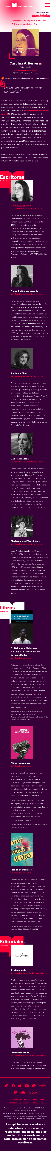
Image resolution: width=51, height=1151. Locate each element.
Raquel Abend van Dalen (30, 714)
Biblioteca (41, 21)
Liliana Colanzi (37, 711)
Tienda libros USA (14, 1099)
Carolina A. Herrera (17, 824)
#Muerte (5, 161)
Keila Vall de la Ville (25, 711)
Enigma (17, 1110)
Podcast (27, 1099)
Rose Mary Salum (16, 717)
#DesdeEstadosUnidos (28, 154)
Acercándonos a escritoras (25, 70)
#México (28, 157)
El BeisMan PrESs (16, 827)
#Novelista (13, 161)
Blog (36, 24)
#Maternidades (18, 157)
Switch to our (41, 14)
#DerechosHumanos (10, 154)
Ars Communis (21, 719)
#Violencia (33, 161)
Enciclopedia (28, 21)
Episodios (16, 21)
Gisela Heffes (15, 711)
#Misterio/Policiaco (40, 157)
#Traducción (23, 161)
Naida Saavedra (16, 714)
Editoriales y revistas (22, 24)
